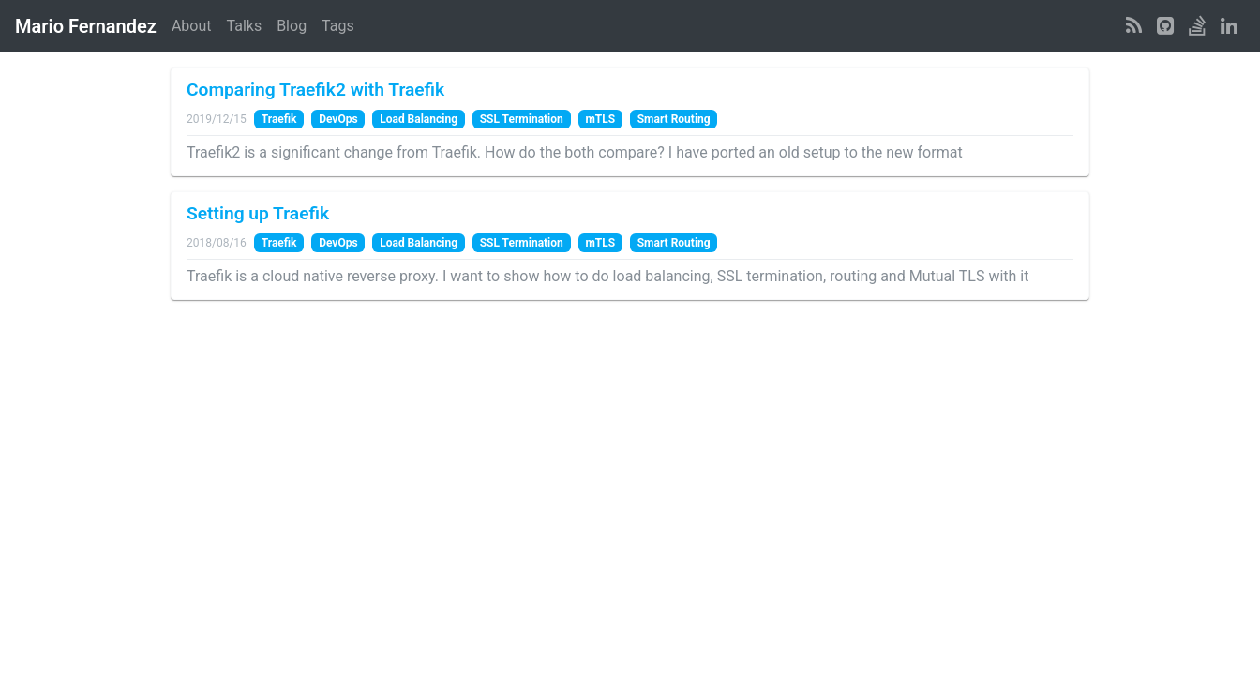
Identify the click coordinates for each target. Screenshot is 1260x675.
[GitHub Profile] (1165, 26)
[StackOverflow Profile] (1197, 26)
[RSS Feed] (1133, 26)
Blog (292, 26)
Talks (244, 26)
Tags (338, 26)
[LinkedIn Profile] (1229, 26)
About (192, 26)
